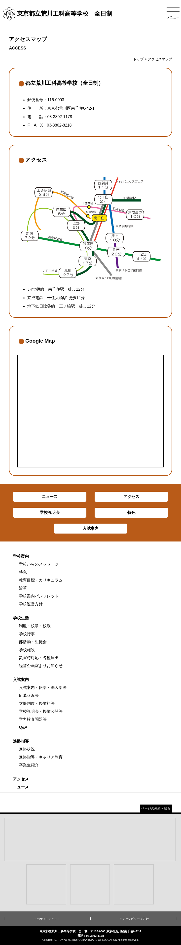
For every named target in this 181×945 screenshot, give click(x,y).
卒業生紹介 (29, 765)
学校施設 (27, 650)
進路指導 (21, 741)
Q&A (23, 727)
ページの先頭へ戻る (155, 808)
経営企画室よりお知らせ (41, 666)
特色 (23, 572)
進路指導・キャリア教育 (41, 757)
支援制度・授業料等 (37, 703)
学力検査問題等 (33, 719)
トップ (138, 59)
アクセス (21, 779)
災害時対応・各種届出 (39, 658)
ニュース (21, 787)
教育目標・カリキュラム (41, 580)
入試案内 (21, 679)
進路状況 (27, 749)
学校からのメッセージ (39, 564)
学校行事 (27, 634)
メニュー (173, 17)
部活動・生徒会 (33, 642)
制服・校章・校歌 (35, 626)
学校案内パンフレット (39, 596)
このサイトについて (47, 919)
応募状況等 (29, 695)
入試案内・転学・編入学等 (43, 687)
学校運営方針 (31, 604)
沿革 (23, 588)
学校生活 (21, 618)
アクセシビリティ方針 (134, 919)
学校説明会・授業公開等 (41, 711)
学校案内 (21, 556)
